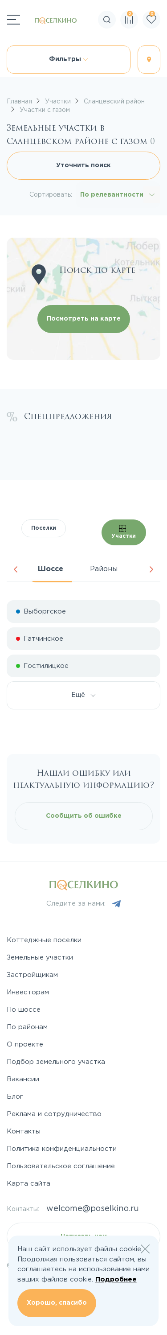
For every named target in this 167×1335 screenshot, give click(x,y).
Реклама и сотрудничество (54, 1114)
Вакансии (23, 1079)
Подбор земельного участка (56, 1062)
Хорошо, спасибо (57, 1303)
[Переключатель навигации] (13, 19)
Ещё (83, 695)
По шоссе (24, 1010)
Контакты (24, 1131)
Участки (123, 532)
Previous (15, 569)
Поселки (43, 528)
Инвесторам (28, 992)
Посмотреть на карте (84, 318)
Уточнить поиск (83, 165)
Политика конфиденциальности (62, 1149)
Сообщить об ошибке (84, 816)
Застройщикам (32, 975)
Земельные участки (40, 957)
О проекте (25, 1044)
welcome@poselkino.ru (92, 1208)
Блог (15, 1097)
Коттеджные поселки (44, 940)
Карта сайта (28, 1184)
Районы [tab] (104, 569)
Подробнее (116, 1279)
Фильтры (68, 59)
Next (151, 569)
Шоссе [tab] (50, 569)
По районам (27, 1027)
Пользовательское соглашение (61, 1166)
